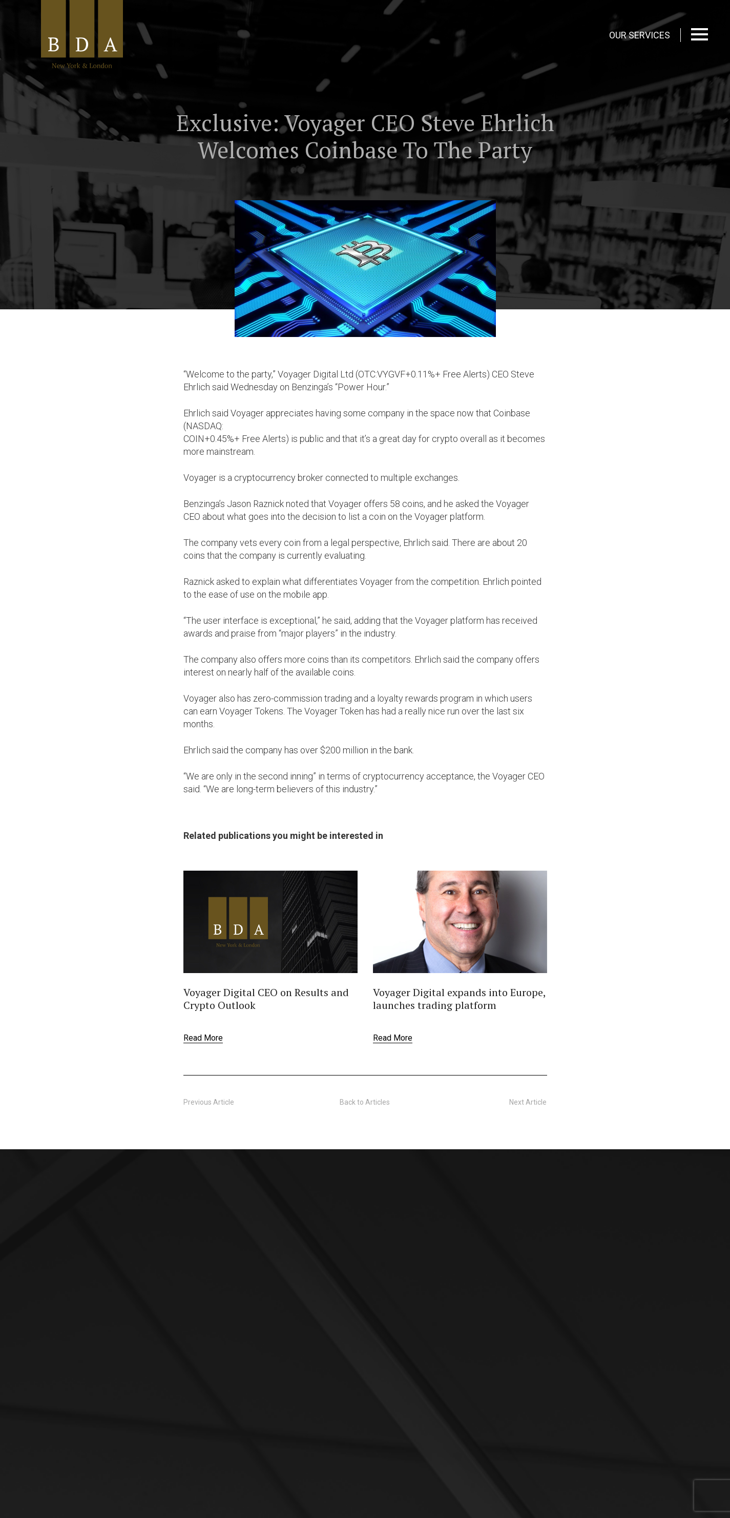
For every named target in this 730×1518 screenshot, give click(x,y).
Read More (203, 1038)
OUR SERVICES (639, 35)
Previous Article (208, 1102)
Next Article (528, 1102)
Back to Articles (365, 1102)
